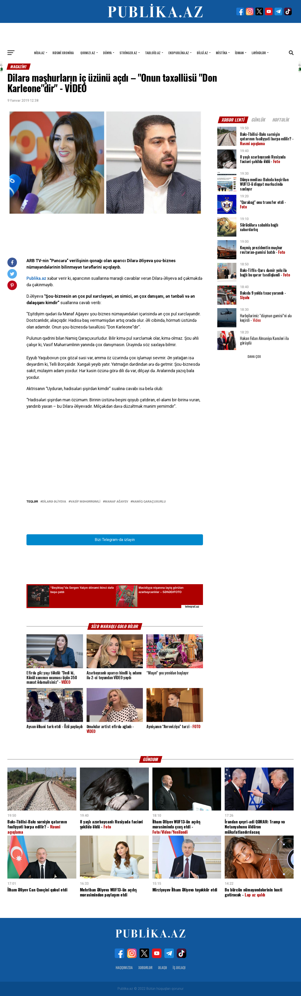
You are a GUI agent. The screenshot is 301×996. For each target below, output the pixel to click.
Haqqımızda (124, 967)
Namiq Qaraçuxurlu (149, 501)
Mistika (221, 52)
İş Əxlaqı (179, 967)
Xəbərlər (145, 967)
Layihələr (259, 52)
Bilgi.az (202, 52)
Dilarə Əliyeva (54, 501)
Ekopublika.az (178, 52)
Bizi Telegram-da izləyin (115, 539)
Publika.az (36, 278)
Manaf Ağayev (116, 501)
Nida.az (39, 52)
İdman (239, 52)
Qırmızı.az (87, 52)
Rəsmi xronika (63, 52)
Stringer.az (128, 52)
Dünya (107, 52)
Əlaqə (162, 967)
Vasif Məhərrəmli (85, 501)
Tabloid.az (153, 52)
